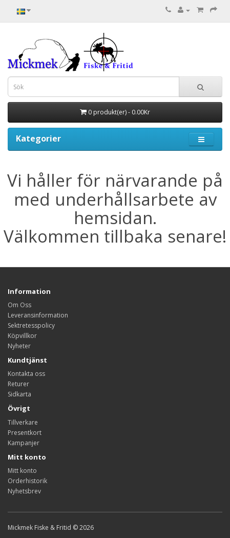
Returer (18, 384)
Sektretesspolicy (31, 325)
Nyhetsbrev (24, 491)
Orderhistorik (27, 480)
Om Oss (19, 305)
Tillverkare (23, 422)
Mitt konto (22, 470)
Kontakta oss (26, 373)
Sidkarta (19, 394)
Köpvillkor (22, 335)
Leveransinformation (38, 315)
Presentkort (24, 432)
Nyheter (19, 346)
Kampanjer (23, 443)
